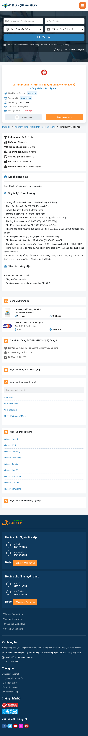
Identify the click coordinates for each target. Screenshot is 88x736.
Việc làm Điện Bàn (11, 470)
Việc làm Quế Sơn (11, 483)
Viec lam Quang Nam (13, 629)
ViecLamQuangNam (12, 619)
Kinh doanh (10, 45)
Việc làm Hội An (10, 445)
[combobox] (23, 29)
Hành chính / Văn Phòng (28, 45)
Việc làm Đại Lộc (11, 464)
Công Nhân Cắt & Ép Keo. (44, 88)
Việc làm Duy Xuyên (12, 476)
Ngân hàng (64, 45)
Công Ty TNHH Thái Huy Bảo (25, 326)
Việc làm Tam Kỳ (11, 439)
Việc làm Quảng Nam (13, 614)
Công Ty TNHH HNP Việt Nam (25, 313)
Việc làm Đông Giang (12, 458)
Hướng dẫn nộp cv (9, 683)
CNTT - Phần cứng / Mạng (15, 416)
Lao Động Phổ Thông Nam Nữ (28, 309)
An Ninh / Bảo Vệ (11, 404)
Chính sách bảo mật (10, 674)
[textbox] (23, 29)
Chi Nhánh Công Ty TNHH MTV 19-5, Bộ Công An (35, 127)
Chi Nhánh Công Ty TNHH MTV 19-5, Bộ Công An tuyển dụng (44, 84)
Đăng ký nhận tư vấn (25, 563)
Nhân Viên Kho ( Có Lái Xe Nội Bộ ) (29, 323)
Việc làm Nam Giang (12, 489)
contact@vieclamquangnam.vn (19, 657)
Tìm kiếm (44, 37)
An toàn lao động (11, 410)
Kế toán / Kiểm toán (49, 45)
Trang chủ (6, 127)
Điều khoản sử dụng (10, 687)
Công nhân (26, 98)
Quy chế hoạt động (10, 692)
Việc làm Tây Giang (12, 451)
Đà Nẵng (32, 93)
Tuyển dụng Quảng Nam (14, 624)
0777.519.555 (12, 662)
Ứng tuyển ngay (65, 117)
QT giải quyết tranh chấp (12, 678)
